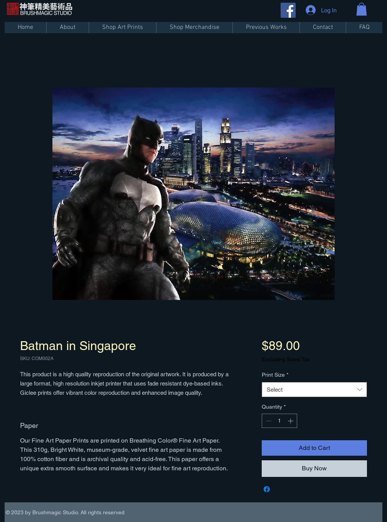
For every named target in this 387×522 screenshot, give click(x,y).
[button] (361, 9)
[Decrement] (268, 421)
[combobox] (314, 389)
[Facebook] (288, 10)
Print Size (275, 375)
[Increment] (291, 421)
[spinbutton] (279, 421)
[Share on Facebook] (266, 489)
